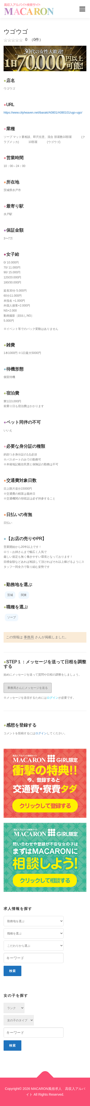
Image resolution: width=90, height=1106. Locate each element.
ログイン (52, 697)
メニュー (82, 9)
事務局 (29, 637)
